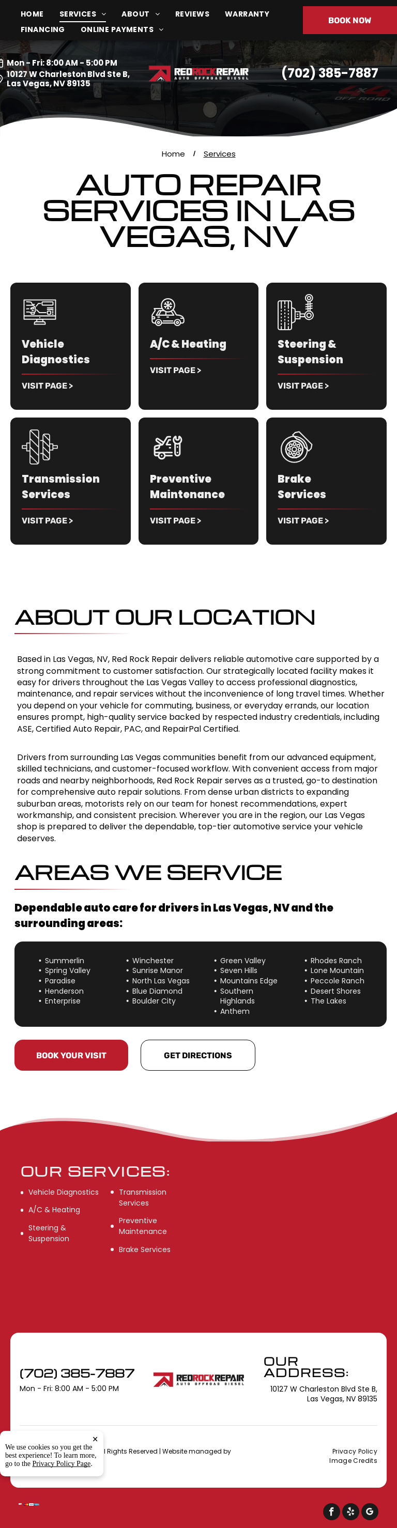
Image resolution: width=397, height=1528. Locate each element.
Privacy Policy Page (62, 1464)
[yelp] (350, 1513)
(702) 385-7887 (329, 73)
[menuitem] (40, 14)
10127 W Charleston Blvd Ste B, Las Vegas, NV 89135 (68, 79)
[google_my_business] (369, 1513)
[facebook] (331, 1513)
